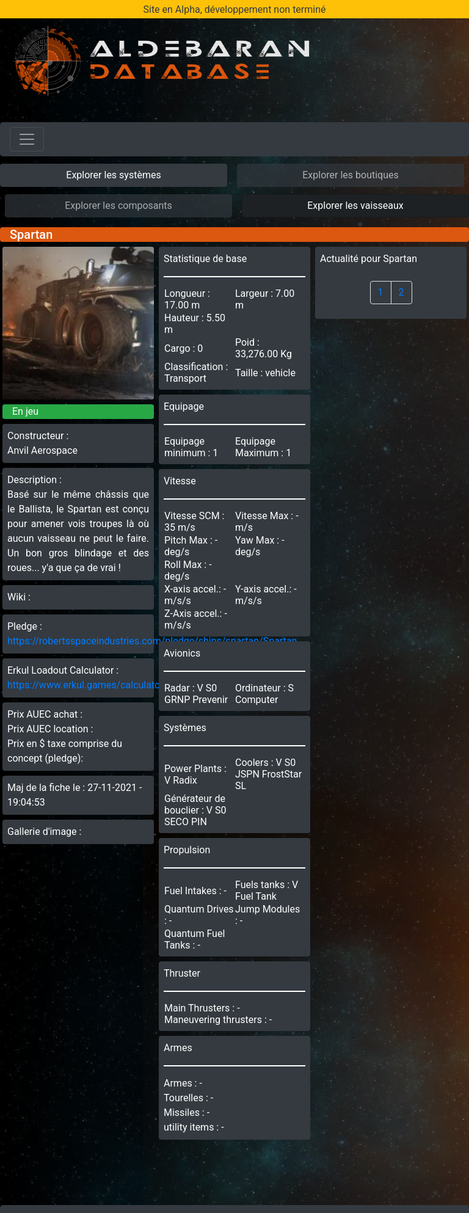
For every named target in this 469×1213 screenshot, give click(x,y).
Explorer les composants (118, 205)
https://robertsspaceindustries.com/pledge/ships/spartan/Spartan (152, 641)
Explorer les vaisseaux (355, 205)
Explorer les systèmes (113, 175)
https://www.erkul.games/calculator (85, 685)
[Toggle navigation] (27, 139)
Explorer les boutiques (350, 175)
